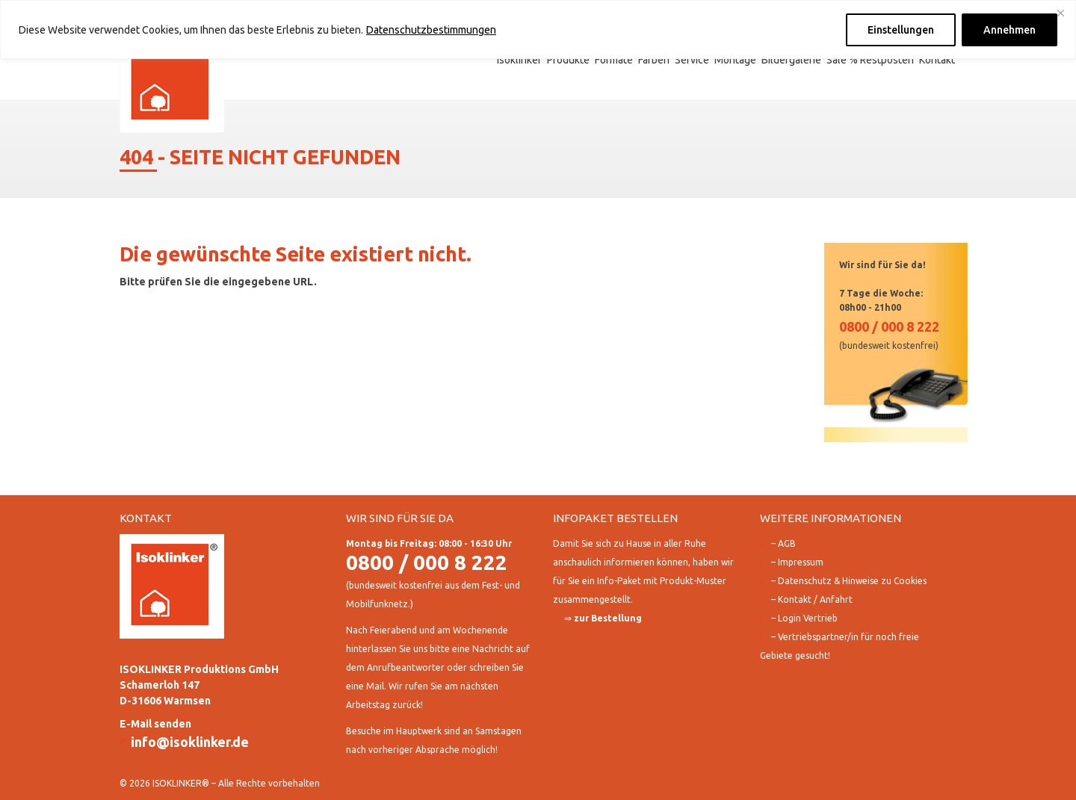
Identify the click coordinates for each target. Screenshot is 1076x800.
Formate (614, 60)
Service (692, 60)
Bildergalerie (791, 60)
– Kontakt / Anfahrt (812, 599)
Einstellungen (901, 30)
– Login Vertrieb (804, 618)
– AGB (783, 543)
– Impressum (797, 562)
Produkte (568, 60)
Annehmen (1009, 30)
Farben (654, 60)
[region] (538, 29)
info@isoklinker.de (190, 741)
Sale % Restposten (870, 60)
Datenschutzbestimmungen (431, 30)
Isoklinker (519, 60)
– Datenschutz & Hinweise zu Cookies (849, 581)
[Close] (1060, 13)
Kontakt (937, 60)
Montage (735, 60)
